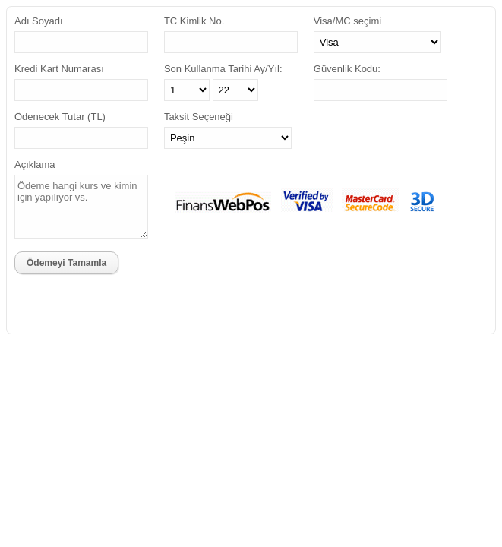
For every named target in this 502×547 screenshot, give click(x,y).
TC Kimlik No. (194, 21)
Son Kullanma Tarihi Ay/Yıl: (223, 68)
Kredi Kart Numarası (59, 68)
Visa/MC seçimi (347, 21)
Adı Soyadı (38, 21)
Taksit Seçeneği (198, 116)
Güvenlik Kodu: (347, 68)
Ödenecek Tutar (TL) (60, 116)
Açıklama (34, 164)
